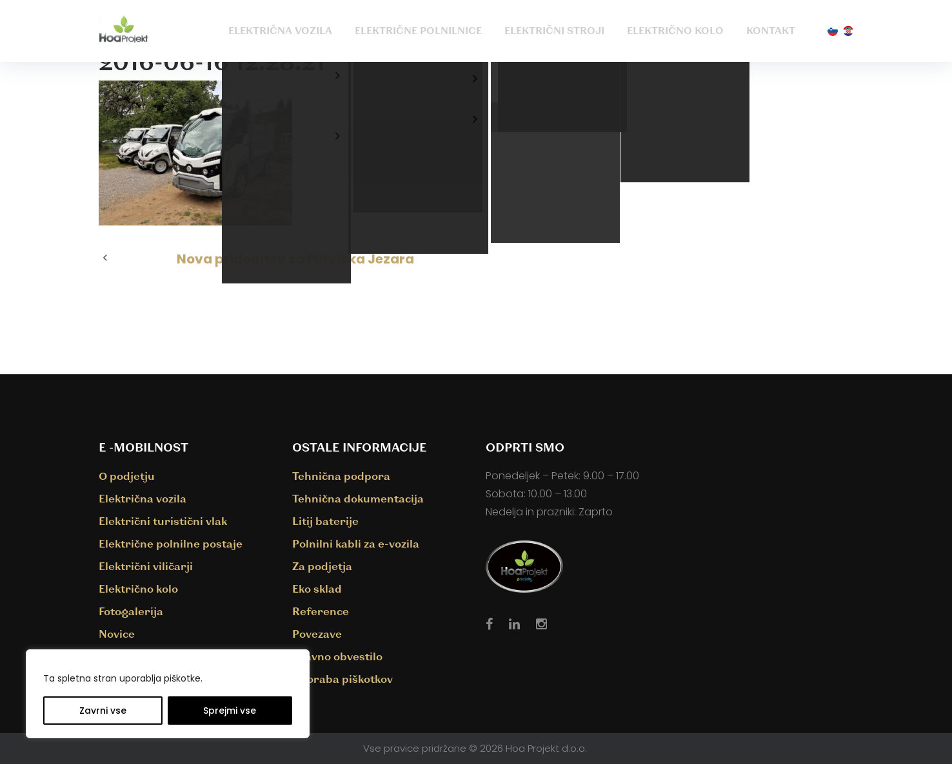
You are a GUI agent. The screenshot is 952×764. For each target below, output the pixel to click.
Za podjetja (322, 566)
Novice (117, 633)
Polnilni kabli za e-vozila (355, 543)
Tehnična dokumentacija (358, 498)
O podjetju (127, 476)
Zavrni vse (102, 710)
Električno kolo (675, 30)
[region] (168, 693)
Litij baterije (325, 521)
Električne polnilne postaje (171, 543)
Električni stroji (554, 30)
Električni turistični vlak (163, 521)
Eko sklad (317, 588)
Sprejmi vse (229, 710)
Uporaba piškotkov (342, 679)
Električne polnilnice (418, 30)
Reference (320, 611)
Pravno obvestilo (337, 656)
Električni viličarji (146, 566)
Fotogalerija (131, 611)
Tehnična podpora (341, 476)
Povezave (317, 633)
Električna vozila (280, 30)
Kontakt (770, 30)
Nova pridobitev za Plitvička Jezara (295, 259)
